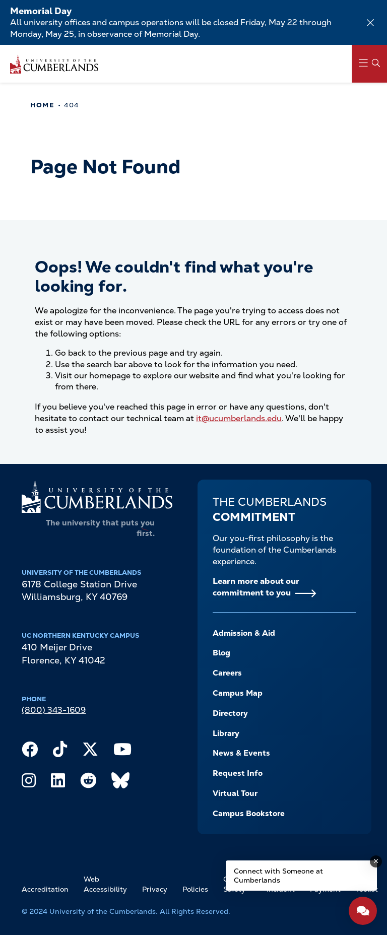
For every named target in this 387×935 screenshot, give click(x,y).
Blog (221, 653)
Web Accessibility (105, 884)
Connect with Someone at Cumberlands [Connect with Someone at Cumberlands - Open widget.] (278, 875)
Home (42, 105)
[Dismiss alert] (370, 23)
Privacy (154, 889)
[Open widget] (363, 911)
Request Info (238, 773)
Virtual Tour (235, 793)
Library (226, 733)
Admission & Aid (244, 633)
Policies (195, 889)
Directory (230, 713)
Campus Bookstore (249, 814)
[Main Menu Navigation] (369, 64)
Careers (227, 673)
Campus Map (238, 693)
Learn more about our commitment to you (256, 587)
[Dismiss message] (376, 861)
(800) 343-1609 (54, 710)
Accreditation (45, 889)
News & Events (241, 753)
